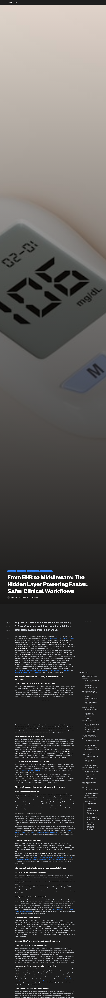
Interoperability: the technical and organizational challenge (90, 706)
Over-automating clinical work (92, 793)
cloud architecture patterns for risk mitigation (27, 672)
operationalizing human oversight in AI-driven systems (54, 670)
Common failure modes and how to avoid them (90, 786)
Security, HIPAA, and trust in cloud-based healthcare (90, 721)
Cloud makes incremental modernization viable (91, 688)
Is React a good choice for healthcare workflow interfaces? (93, 821)
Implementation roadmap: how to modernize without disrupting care (90, 768)
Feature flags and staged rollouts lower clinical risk (91, 764)
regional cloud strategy (42, 981)
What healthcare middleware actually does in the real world (89, 692)
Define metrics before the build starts (91, 775)
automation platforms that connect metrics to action (44, 832)
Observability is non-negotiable (90, 761)
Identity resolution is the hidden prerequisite (90, 714)
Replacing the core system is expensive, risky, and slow (92, 681)
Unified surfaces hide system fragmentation (92, 741)
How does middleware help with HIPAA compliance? (92, 812)
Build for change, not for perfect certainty (91, 779)
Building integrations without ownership (91, 790)
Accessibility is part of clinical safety (92, 750)
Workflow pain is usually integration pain (91, 684)
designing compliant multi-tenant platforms (27, 670)
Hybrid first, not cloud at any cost (92, 757)
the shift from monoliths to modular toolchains (61, 638)
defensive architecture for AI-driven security (51, 859)
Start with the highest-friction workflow (92, 772)
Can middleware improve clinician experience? (93, 816)
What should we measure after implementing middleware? (91, 827)
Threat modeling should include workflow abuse (90, 732)
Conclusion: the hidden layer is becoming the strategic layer (89, 798)
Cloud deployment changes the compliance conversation (92, 728)
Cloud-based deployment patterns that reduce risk (90, 753)
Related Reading (89, 801)
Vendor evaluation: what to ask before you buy (89, 783)
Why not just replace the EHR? (92, 807)
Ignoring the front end (90, 795)
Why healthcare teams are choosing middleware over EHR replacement (89, 676)
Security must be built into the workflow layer (92, 725)
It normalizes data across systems (91, 695)
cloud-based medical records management (32, 770)
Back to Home (12, 2)
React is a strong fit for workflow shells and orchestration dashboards (91, 745)
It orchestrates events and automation (91, 699)
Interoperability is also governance (90, 717)
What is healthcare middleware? (92, 804)
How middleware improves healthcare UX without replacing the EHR (90, 737)
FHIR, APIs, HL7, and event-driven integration (91, 710)
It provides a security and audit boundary (91, 703)
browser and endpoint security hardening (44, 857)
